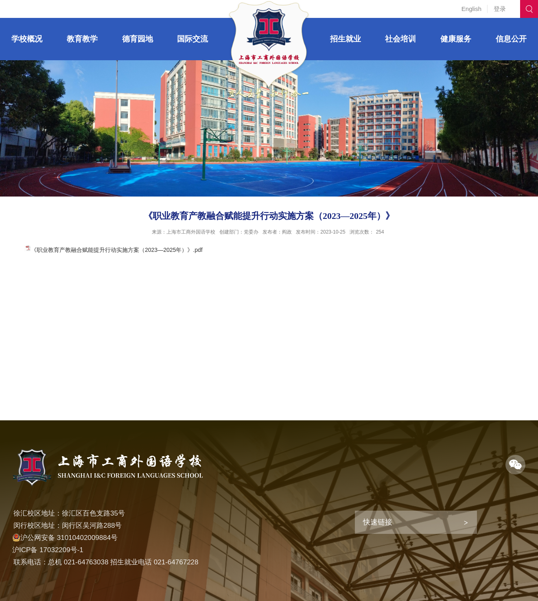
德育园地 (137, 39)
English (471, 8)
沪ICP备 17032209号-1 (47, 550)
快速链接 (377, 522)
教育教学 (82, 39)
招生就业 (345, 39)
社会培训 (400, 39)
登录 (500, 8)
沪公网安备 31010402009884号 (65, 538)
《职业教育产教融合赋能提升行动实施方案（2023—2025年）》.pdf (117, 250)
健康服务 (455, 39)
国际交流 (192, 39)
